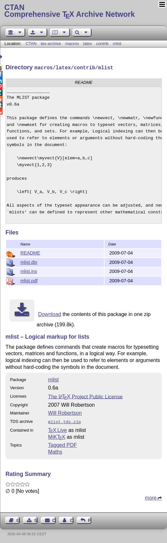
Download (49, 313)
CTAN (31, 43)
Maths (55, 450)
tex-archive (51, 43)
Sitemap (36, 519)
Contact (53, 519)
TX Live (57, 429)
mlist (117, 43)
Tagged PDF (62, 444)
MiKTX (56, 435)
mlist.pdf (29, 280)
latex (87, 43)
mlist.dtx (28, 261)
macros (72, 43)
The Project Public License (85, 396)
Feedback (89, 519)
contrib (102, 43)
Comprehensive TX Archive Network (83, 11)
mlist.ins (28, 270)
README (30, 252)
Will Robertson (65, 412)
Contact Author (71, 519)
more (151, 496)
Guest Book (18, 519)
